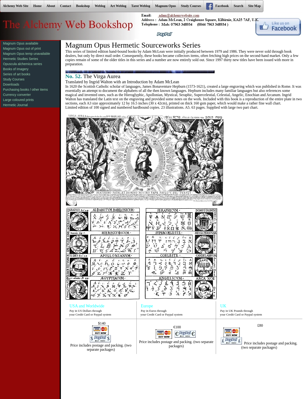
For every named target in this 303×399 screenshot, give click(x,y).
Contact (65, 6)
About (50, 6)
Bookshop (83, 6)
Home (37, 6)
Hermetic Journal (15, 105)
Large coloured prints (18, 100)
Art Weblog (118, 6)
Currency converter (17, 95)
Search (238, 6)
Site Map (254, 6)
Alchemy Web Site (15, 6)
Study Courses (191, 6)
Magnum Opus (165, 6)
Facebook (217, 6)
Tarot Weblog (140, 6)
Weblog (100, 6)
